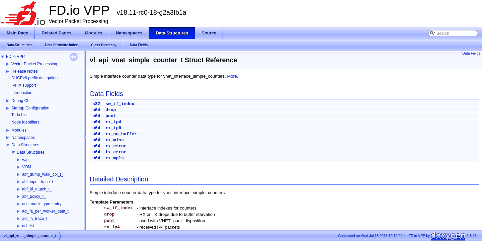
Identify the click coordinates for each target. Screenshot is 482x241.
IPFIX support (23, 85)
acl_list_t (30, 226)
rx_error (115, 146)
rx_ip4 (113, 122)
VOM (26, 167)
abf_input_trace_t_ (38, 181)
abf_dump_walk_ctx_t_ (42, 174)
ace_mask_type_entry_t (43, 204)
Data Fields (471, 53)
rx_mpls (114, 158)
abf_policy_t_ (34, 196)
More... (233, 76)
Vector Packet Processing (34, 64)
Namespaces (23, 137)
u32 (96, 103)
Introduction (21, 92)
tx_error (115, 152)
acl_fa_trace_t (34, 218)
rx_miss (114, 140)
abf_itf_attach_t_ (37, 189)
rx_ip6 (113, 128)
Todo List (19, 114)
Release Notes (24, 71)
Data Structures (25, 145)
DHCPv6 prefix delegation (34, 78)
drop (110, 109)
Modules (18, 130)
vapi (25, 159)
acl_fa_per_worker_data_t (45, 211)
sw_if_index (119, 103)
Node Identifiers (25, 122)
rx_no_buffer (121, 134)
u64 (96, 109)
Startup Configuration (30, 108)
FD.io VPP (15, 56)
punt (110, 115)
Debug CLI (20, 100)
